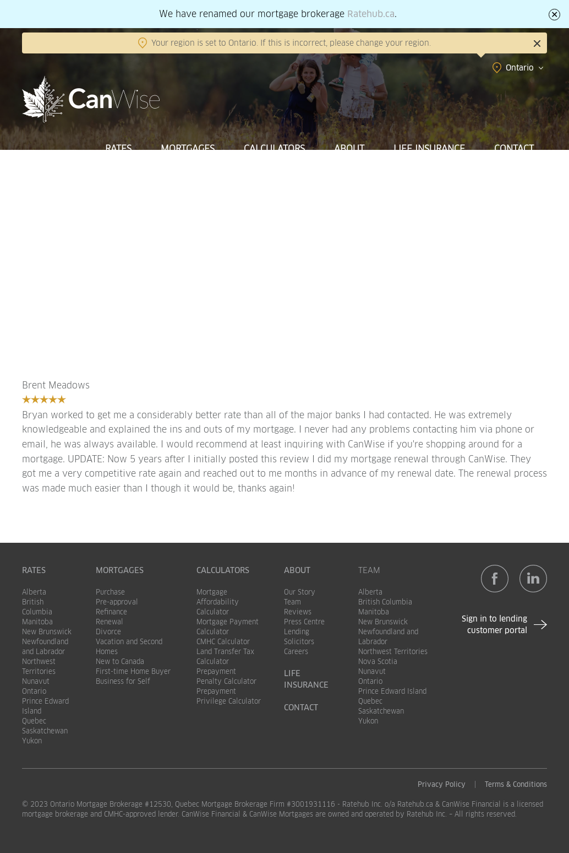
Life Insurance (429, 149)
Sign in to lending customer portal (494, 624)
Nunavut (36, 681)
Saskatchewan (45, 731)
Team (292, 602)
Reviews (297, 612)
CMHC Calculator (223, 642)
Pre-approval (117, 602)
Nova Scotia (377, 661)
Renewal (109, 622)
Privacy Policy (442, 784)
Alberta (34, 592)
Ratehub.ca (371, 14)
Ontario (34, 691)
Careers (296, 651)
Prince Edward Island (392, 691)
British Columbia (385, 602)
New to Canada (120, 661)
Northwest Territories (393, 651)
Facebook (494, 578)
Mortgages (188, 149)
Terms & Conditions (516, 784)
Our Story (299, 592)
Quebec (34, 721)
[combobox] (481, 67)
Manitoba (37, 622)
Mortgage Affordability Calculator (217, 602)
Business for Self (123, 681)
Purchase (110, 592)
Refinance (111, 612)
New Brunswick (47, 632)
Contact (514, 149)
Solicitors (299, 642)
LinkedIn (533, 578)
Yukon (32, 741)
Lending (296, 632)
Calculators (274, 149)
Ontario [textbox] (520, 68)
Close (537, 43)
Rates (118, 149)
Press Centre (304, 622)
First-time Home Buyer (133, 671)
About (349, 149)
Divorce (108, 632)
